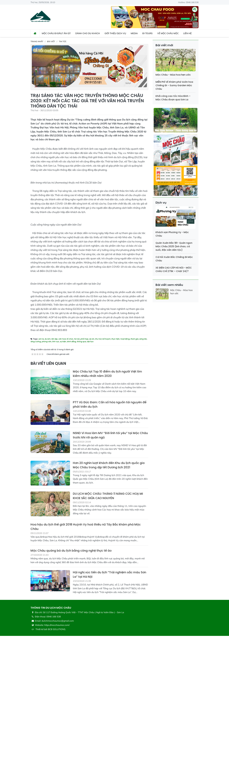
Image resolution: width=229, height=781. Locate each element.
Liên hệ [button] (187, 33)
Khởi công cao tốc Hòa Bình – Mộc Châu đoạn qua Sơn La (173, 97)
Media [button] (134, 33)
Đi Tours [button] (147, 33)
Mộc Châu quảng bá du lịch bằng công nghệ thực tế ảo (71, 696)
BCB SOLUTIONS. (57, 774)
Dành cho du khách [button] (87, 33)
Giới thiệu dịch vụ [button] (115, 33)
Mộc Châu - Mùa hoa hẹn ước (173, 74)
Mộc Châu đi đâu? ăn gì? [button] (56, 33)
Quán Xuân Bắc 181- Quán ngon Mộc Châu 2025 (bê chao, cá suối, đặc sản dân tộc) (174, 246)
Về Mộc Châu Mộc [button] (168, 33)
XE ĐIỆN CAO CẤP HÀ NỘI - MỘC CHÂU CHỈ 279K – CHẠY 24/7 (174, 269)
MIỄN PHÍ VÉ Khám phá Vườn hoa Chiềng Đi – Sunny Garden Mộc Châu (174, 85)
